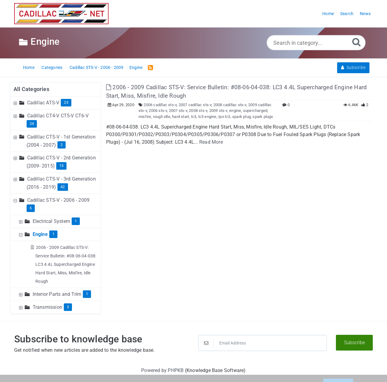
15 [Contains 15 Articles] (61, 165)
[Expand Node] (16, 103)
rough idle (161, 116)
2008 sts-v (198, 110)
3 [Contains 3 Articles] (68, 307)
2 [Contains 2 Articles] (61, 144)
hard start (180, 116)
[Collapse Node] (16, 200)
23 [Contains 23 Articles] (66, 102)
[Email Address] (262, 343)
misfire (144, 116)
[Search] (356, 42)
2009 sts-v (218, 110)
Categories (51, 67)
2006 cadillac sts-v (160, 105)
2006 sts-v (158, 110)
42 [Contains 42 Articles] (62, 186)
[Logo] (61, 14)
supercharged (255, 110)
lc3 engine (207, 116)
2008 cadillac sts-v (229, 105)
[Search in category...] (316, 42)
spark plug (241, 116)
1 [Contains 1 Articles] (76, 221)
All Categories (31, 89)
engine (235, 110)
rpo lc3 (224, 116)
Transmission (47, 307)
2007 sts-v (178, 110)
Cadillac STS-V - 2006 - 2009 (97, 67)
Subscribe (353, 67)
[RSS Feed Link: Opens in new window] (149, 67)
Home (28, 67)
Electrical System (51, 221)
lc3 (194, 116)
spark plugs (262, 116)
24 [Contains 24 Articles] (32, 123)
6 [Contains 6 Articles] (31, 208)
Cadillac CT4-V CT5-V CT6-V (58, 116)
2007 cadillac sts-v (195, 105)
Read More (211, 142)
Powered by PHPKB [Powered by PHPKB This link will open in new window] (162, 370)
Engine (135, 67)
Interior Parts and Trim (57, 294)
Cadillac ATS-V (43, 103)
